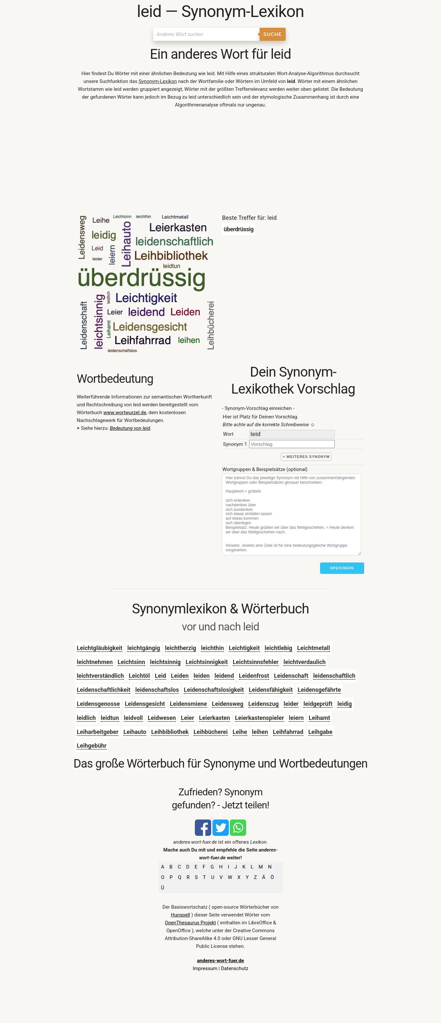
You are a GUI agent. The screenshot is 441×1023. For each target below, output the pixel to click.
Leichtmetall (313, 647)
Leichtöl (139, 675)
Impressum (205, 968)
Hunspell (180, 915)
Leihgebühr (92, 745)
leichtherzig (180, 647)
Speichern (342, 568)
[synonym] (291, 444)
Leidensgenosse (98, 703)
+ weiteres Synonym (306, 457)
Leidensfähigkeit (271, 689)
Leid (160, 675)
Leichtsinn (131, 661)
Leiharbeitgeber (98, 731)
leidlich (86, 717)
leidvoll (133, 717)
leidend (224, 675)
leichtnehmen (95, 661)
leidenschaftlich (334, 675)
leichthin (212, 647)
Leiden (180, 675)
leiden (202, 675)
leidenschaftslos (157, 689)
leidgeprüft (317, 703)
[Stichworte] (291, 514)
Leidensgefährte (319, 689)
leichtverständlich (100, 675)
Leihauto (134, 731)
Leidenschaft (291, 675)
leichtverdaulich (304, 661)
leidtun (110, 717)
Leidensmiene (188, 703)
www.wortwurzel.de (124, 412)
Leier (187, 717)
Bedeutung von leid (130, 428)
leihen (260, 731)
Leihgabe (320, 731)
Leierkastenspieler (259, 717)
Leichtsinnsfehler (256, 661)
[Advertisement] (220, 162)
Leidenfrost (254, 675)
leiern (296, 717)
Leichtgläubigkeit (100, 647)
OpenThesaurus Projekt (190, 923)
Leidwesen (162, 717)
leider (291, 703)
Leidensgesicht (145, 703)
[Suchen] (206, 34)
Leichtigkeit (244, 647)
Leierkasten (214, 717)
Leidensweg (228, 703)
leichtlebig (278, 647)
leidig (344, 703)
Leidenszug (263, 703)
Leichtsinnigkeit (207, 661)
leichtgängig (143, 647)
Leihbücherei (211, 731)
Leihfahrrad (288, 731)
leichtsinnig (165, 661)
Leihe (240, 731)
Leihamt (319, 717)
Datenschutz (234, 968)
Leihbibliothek (170, 731)
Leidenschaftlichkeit (103, 689)
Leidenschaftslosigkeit (214, 689)
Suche (272, 34)
